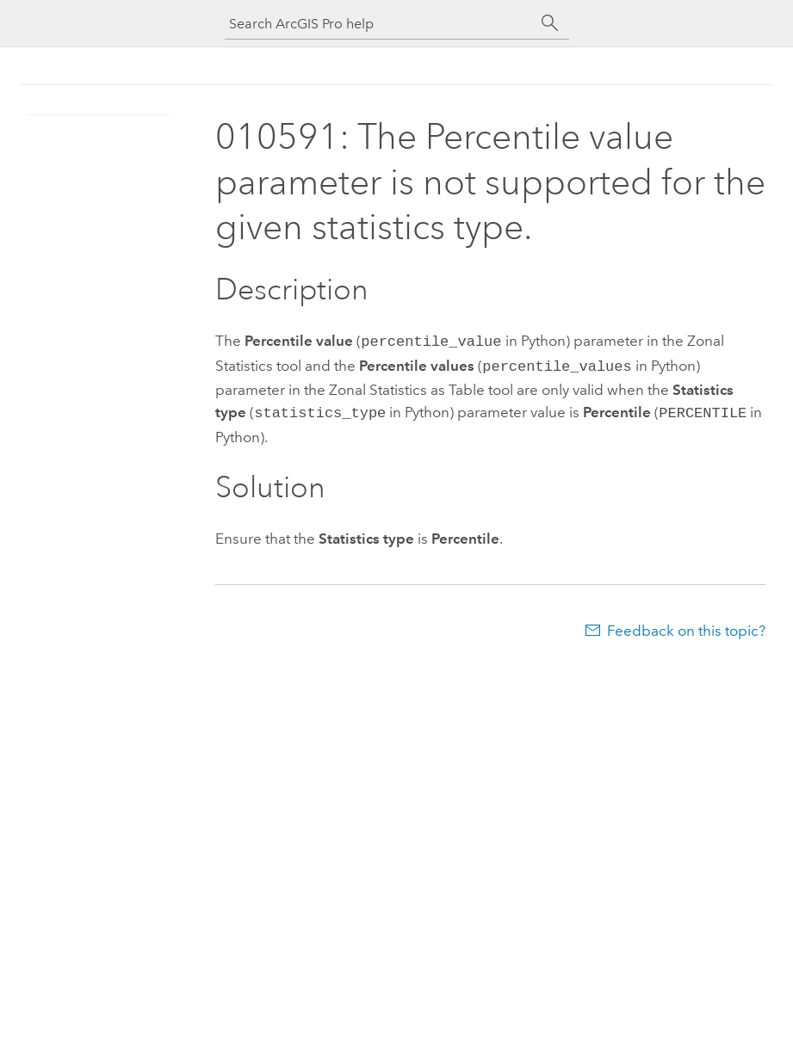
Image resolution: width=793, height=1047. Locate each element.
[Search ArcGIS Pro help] (380, 24)
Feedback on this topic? (686, 625)
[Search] (550, 23)
